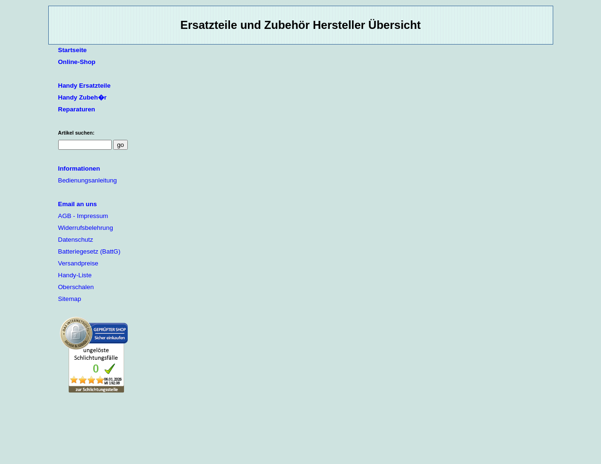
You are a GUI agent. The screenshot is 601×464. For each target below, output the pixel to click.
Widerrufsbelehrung (85, 227)
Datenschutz (75, 239)
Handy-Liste (75, 275)
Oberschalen (76, 287)
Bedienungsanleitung (87, 180)
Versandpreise (78, 263)
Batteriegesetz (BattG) (89, 251)
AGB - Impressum (83, 215)
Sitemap (69, 298)
